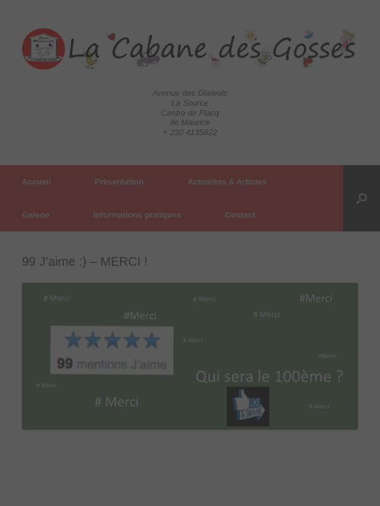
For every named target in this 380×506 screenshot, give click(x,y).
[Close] (188, 253)
